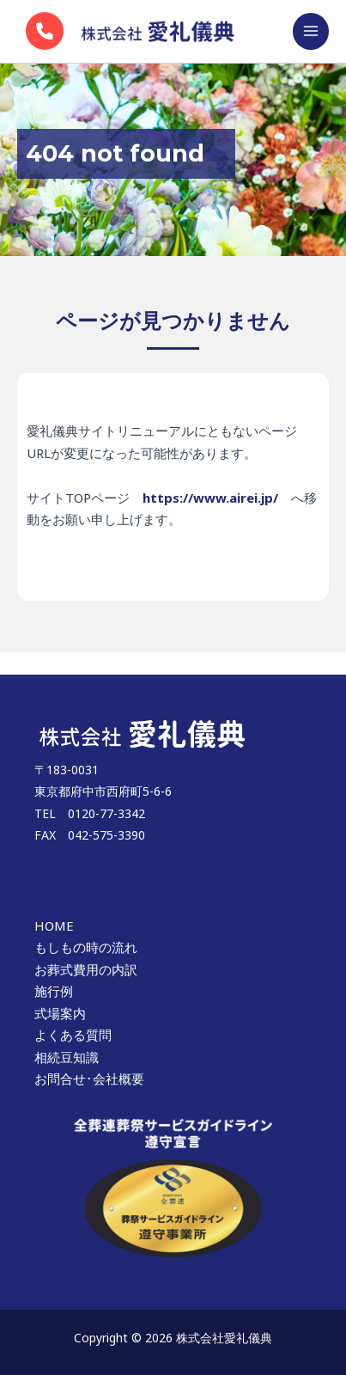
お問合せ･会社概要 (89, 1078)
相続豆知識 (66, 1057)
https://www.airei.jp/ (210, 497)
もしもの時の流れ (85, 947)
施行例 (53, 990)
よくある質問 (73, 1034)
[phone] (45, 31)
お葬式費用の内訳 (85, 969)
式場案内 (60, 1013)
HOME (54, 925)
